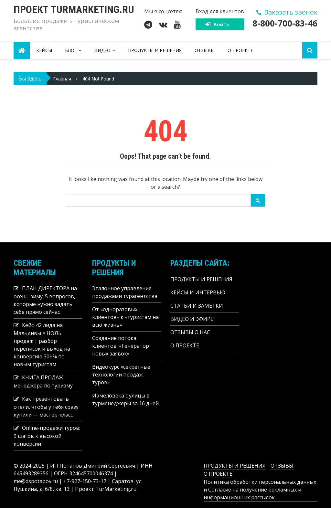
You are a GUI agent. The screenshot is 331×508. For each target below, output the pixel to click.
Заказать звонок (290, 12)
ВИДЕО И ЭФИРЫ (192, 319)
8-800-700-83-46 (284, 23)
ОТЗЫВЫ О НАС (190, 332)
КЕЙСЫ (44, 50)
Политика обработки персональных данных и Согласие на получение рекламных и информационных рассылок (260, 489)
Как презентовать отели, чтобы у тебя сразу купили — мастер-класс (46, 406)
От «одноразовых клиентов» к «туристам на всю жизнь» (125, 317)
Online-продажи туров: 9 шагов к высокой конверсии (47, 435)
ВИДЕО (102, 50)
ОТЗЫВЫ (205, 50)
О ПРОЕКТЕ (240, 50)
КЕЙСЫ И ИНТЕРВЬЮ (197, 292)
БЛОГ (71, 50)
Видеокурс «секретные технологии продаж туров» (121, 374)
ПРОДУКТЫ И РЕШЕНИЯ (155, 50)
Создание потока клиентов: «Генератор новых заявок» (120, 345)
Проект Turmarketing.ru (74, 9)
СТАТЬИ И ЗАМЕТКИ (196, 305)
